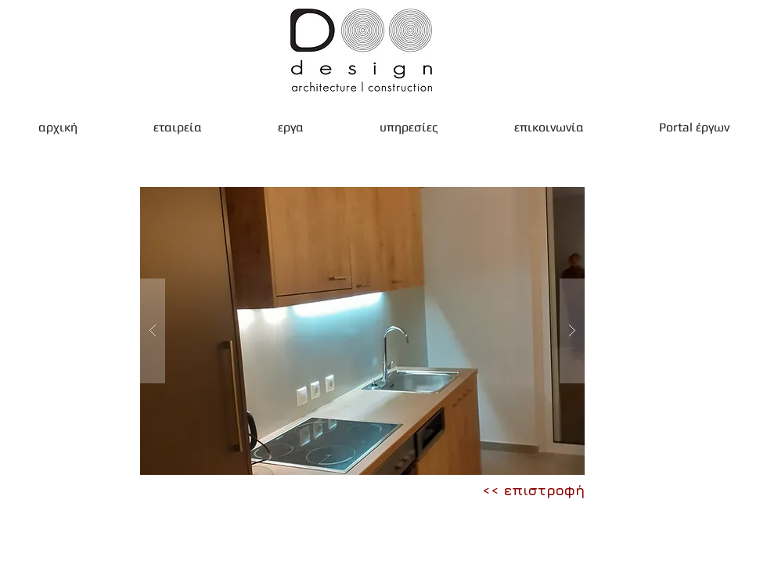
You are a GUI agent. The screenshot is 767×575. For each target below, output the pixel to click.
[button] (362, 331)
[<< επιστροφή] (533, 490)
